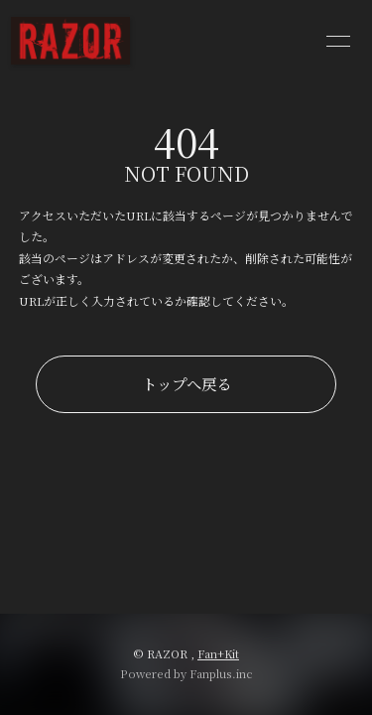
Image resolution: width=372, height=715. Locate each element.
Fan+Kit (218, 653)
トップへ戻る (186, 383)
